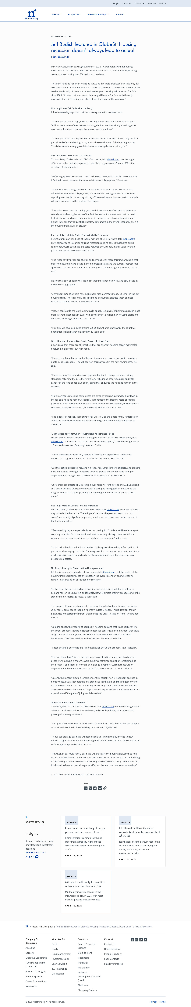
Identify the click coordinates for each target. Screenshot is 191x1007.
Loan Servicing (59, 963)
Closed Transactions (36, 981)
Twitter (145, 939)
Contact (152, 3)
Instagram (136, 939)
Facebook (132, 939)
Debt (54, 943)
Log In (116, 3)
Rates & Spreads (34, 976)
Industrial (83, 962)
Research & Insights (98, 14)
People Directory (113, 953)
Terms (162, 1001)
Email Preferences (113, 963)
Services (56, 14)
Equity (55, 948)
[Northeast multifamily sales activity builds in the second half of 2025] (140, 841)
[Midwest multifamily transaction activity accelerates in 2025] (86, 891)
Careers (138, 3)
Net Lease (83, 985)
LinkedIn (141, 939)
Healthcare (83, 957)
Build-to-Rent (85, 952)
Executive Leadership (36, 957)
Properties (74, 14)
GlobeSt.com (113, 159)
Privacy (153, 1001)
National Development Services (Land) (89, 976)
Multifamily (84, 967)
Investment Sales (60, 958)
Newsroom (31, 986)
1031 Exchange (59, 968)
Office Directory (112, 948)
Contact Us (109, 943)
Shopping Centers (87, 990)
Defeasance (58, 973)
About (125, 3)
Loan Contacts (111, 958)
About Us (30, 947)
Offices (120, 14)
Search (162, 3)
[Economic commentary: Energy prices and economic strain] (86, 839)
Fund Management (61, 953)
